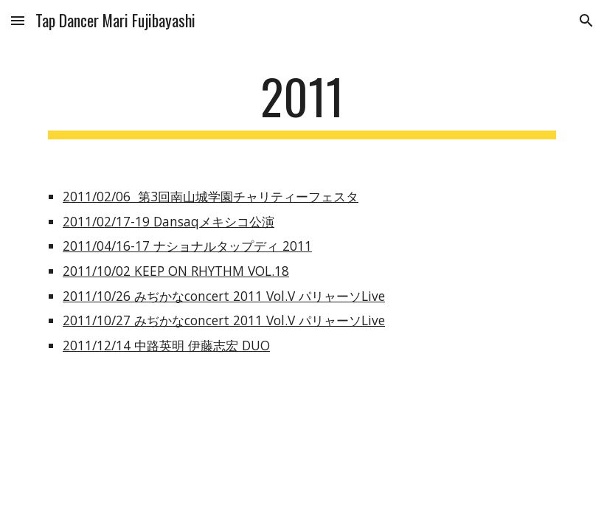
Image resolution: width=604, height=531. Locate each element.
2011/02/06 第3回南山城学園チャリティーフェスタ (210, 196)
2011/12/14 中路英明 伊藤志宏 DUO (166, 345)
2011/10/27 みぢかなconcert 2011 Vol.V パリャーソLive (224, 320)
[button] (17, 20)
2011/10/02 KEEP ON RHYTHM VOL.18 (176, 271)
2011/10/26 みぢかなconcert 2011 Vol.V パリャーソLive (224, 296)
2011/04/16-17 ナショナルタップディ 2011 (187, 245)
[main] (302, 103)
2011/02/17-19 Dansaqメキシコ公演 (168, 221)
